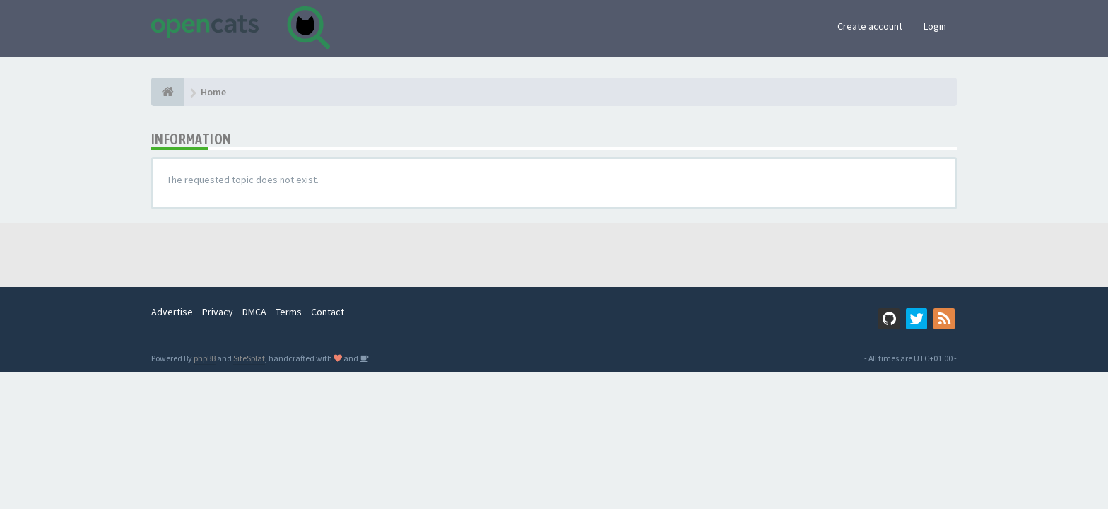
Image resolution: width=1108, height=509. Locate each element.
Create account (869, 26)
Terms (289, 311)
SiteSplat (249, 358)
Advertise (172, 311)
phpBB (205, 358)
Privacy (217, 311)
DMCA (254, 311)
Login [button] (935, 26)
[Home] (167, 92)
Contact (327, 311)
